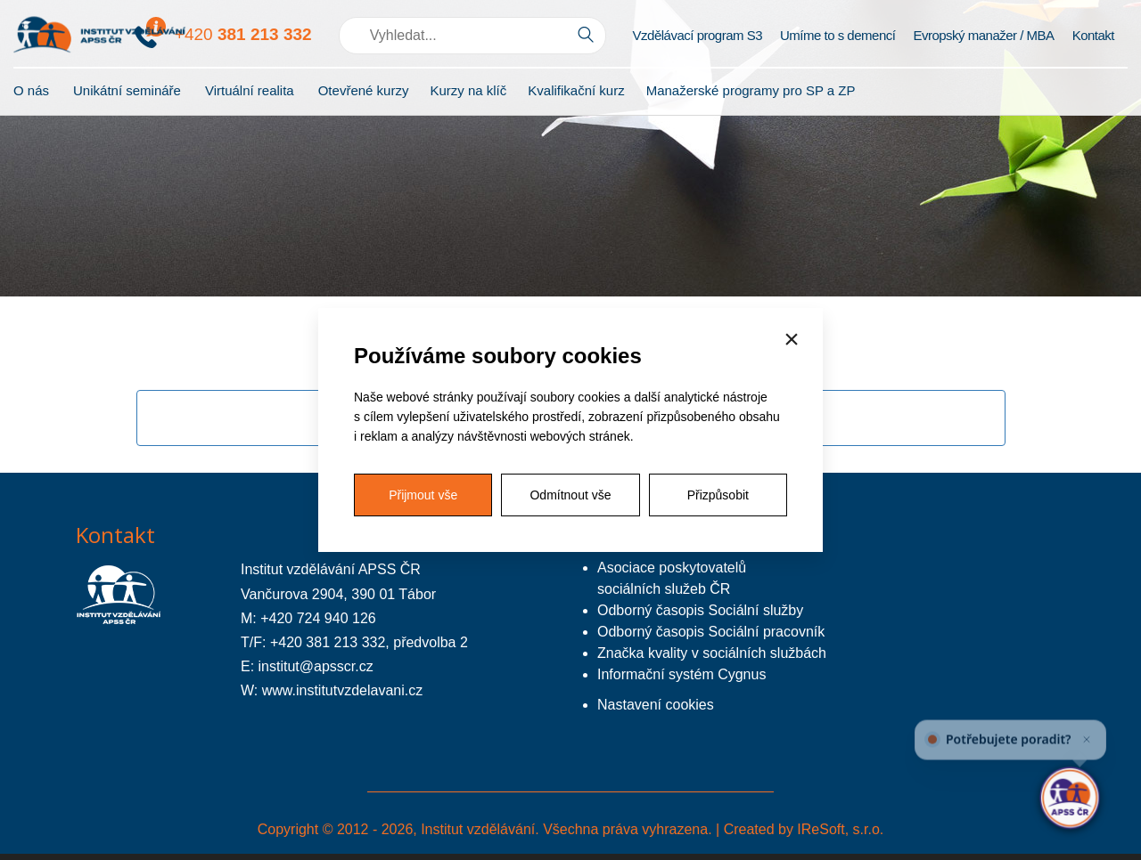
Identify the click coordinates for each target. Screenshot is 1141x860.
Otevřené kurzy (363, 90)
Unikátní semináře (127, 90)
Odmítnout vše (570, 495)
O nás (31, 90)
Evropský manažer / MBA (983, 35)
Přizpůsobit (718, 495)
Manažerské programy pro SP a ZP (751, 90)
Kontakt (1093, 35)
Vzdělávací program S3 (697, 35)
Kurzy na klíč (468, 90)
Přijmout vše (423, 495)
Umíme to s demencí (837, 35)
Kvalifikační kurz (576, 90)
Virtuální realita (249, 90)
